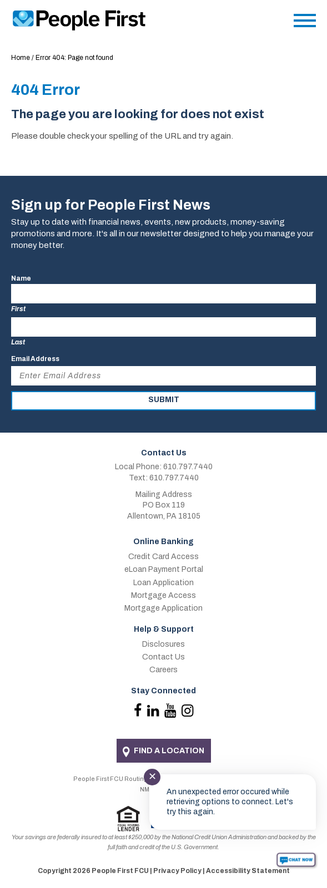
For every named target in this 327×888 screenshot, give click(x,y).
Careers (163, 670)
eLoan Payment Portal (163, 569)
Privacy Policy (177, 871)
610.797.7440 (188, 467)
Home (20, 58)
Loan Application (163, 583)
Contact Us (163, 657)
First (18, 309)
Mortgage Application (163, 608)
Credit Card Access (163, 556)
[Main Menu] (305, 23)
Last (18, 342)
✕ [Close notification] (152, 776)
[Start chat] (295, 859)
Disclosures (163, 644)
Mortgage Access (163, 595)
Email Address (35, 359)
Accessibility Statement (248, 871)
